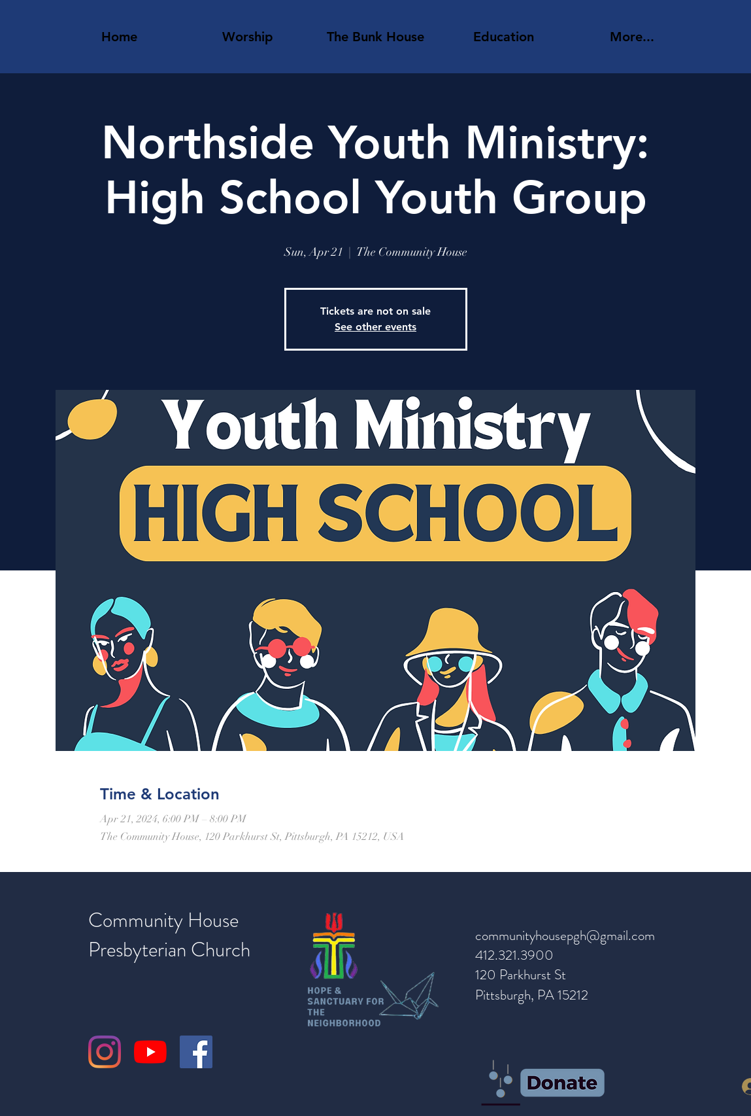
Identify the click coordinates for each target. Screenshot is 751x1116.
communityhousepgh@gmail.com (565, 935)
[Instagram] (104, 1052)
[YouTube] (150, 1052)
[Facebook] (196, 1052)
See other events (375, 327)
